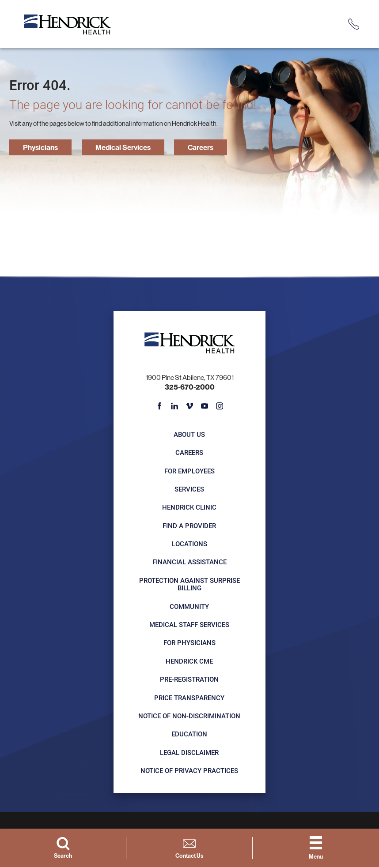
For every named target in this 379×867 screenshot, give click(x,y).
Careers (213, 148)
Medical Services (131, 148)
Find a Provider (189, 526)
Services (190, 490)
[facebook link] (160, 407)
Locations (189, 544)
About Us (189, 435)
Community (189, 607)
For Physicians (189, 643)
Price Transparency (190, 698)
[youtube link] (205, 407)
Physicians (43, 148)
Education (190, 735)
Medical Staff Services (190, 625)
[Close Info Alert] (367, 6)
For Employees (189, 471)
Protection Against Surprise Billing (189, 585)
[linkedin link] (175, 407)
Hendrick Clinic (190, 508)
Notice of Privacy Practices (190, 771)
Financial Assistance (189, 563)
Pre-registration (189, 680)
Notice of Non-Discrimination (190, 717)
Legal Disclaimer (189, 753)
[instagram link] (220, 407)
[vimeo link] (190, 407)
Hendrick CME (189, 662)
